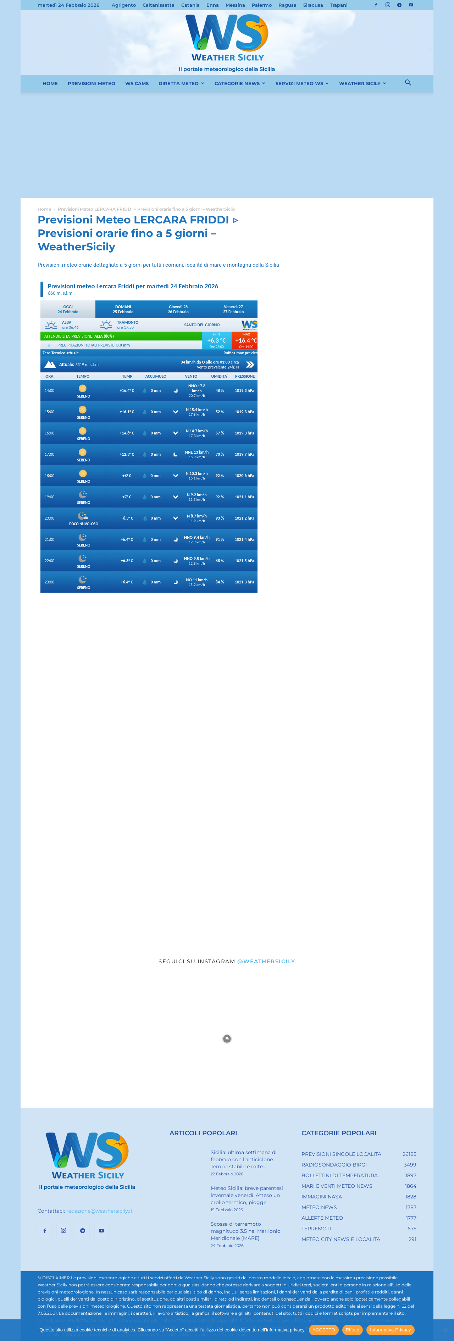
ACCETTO (323, 1329)
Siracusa (313, 5)
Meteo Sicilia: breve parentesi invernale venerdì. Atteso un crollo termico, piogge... (247, 1195)
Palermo (262, 5)
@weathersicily (266, 961)
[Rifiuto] (445, 1330)
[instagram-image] (89, 1039)
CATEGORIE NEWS (240, 83)
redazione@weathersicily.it (99, 1211)
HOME (50, 83)
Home (44, 209)
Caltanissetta (159, 5)
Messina (235, 5)
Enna (212, 5)
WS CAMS (137, 83)
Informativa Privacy (390, 1329)
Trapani (339, 5)
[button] (407, 84)
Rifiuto (353, 1329)
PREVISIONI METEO (91, 83)
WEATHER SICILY (362, 83)
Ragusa (287, 5)
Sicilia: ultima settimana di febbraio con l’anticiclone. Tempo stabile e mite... (244, 1159)
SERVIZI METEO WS (302, 83)
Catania (190, 5)
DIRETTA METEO (181, 83)
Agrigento (124, 5)
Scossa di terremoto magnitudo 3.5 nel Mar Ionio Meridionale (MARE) (246, 1231)
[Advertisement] (227, 145)
